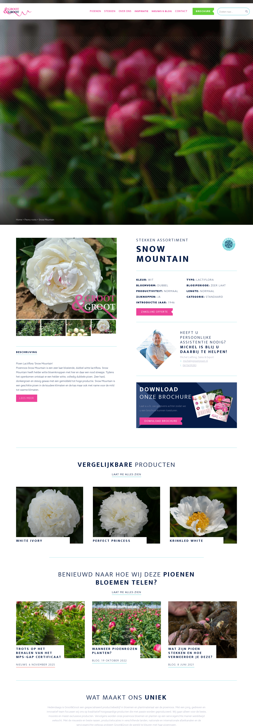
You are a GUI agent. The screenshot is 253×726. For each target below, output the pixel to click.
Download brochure (160, 421)
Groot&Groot (10, 7)
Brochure (203, 11)
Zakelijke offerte (154, 312)
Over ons (125, 11)
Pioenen (95, 11)
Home (19, 219)
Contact (181, 11)
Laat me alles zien (126, 474)
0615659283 (189, 365)
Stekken (109, 11)
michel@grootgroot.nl (195, 360)
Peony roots (30, 219)
